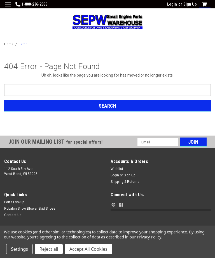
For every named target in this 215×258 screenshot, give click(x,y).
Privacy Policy (149, 237)
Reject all (48, 249)
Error (23, 44)
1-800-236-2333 (31, 4)
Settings (19, 249)
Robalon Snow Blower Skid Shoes (29, 208)
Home (8, 44)
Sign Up (190, 4)
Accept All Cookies (88, 249)
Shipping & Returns (125, 182)
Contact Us (13, 215)
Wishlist (117, 169)
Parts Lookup (14, 202)
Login (172, 4)
